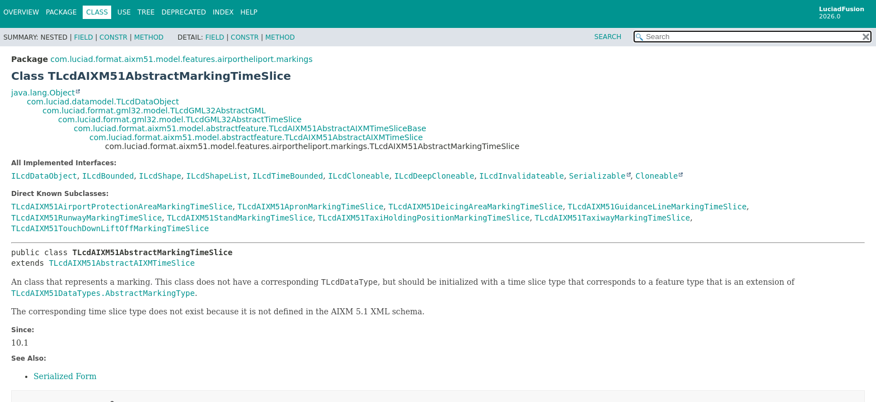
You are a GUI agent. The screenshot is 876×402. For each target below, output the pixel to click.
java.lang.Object (43, 92)
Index (223, 12)
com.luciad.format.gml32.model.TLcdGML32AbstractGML (153, 110)
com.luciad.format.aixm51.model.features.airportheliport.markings (181, 59)
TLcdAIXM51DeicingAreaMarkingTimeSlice (475, 206)
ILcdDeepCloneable (434, 175)
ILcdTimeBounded (288, 175)
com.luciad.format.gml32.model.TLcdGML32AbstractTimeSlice (180, 119)
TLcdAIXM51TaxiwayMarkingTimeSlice (612, 217)
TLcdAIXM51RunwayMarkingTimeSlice (86, 217)
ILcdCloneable (358, 175)
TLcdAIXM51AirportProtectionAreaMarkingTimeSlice (121, 206)
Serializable (597, 175)
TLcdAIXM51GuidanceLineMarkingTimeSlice (657, 206)
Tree (146, 12)
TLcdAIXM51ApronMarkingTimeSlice (310, 206)
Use (124, 12)
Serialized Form (65, 376)
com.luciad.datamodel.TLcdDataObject (103, 101)
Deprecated (183, 12)
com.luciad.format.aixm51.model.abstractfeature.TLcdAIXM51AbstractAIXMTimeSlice (256, 137)
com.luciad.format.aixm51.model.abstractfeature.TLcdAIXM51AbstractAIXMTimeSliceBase (250, 128)
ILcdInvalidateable (521, 175)
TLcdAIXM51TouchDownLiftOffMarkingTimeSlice (110, 228)
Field (83, 37)
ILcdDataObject (44, 175)
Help (249, 12)
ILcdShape (160, 175)
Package (61, 12)
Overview (21, 12)
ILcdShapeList (216, 175)
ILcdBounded (108, 175)
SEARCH (608, 37)
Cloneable (657, 175)
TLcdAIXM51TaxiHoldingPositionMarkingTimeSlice (424, 217)
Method (149, 37)
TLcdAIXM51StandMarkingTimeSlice (240, 217)
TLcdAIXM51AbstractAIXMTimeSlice (121, 263)
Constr (113, 37)
